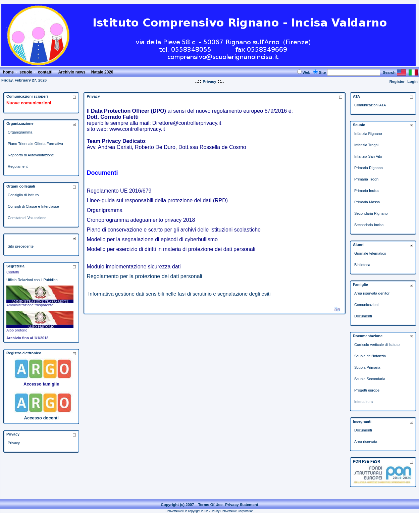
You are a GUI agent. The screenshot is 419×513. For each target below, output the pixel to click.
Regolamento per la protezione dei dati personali (144, 276)
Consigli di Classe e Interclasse (33, 206)
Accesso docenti (41, 417)
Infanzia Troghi (366, 145)
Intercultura (363, 402)
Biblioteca (362, 265)
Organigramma (20, 132)
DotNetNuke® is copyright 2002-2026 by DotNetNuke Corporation (209, 511)
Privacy (209, 82)
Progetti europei (367, 390)
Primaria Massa (367, 202)
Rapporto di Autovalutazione (31, 155)
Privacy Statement (241, 505)
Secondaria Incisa (368, 225)
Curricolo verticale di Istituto (377, 345)
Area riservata (365, 442)
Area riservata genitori (372, 293)
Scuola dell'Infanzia (370, 356)
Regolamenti (18, 166)
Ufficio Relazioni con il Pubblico (32, 280)
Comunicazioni (366, 305)
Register (397, 82)
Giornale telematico (370, 253)
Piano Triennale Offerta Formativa (35, 144)
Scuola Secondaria (369, 379)
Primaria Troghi (366, 179)
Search (389, 72)
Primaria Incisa (366, 191)
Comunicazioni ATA (370, 105)
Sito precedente (21, 246)
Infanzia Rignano (368, 134)
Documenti (363, 316)
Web (307, 72)
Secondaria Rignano (371, 213)
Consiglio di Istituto (23, 195)
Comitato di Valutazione (27, 218)
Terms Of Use (210, 505)
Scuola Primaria (367, 367)
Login (412, 82)
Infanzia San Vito (368, 156)
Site (322, 72)
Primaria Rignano (368, 168)
